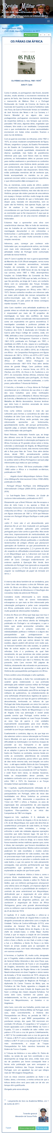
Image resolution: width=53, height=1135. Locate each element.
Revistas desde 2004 (11, 28)
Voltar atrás (42, 1128)
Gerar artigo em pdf (27, 1128)
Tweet (8, 1128)
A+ (49, 35)
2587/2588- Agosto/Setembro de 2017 (22, 31)
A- (41, 35)
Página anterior (31, 35)
